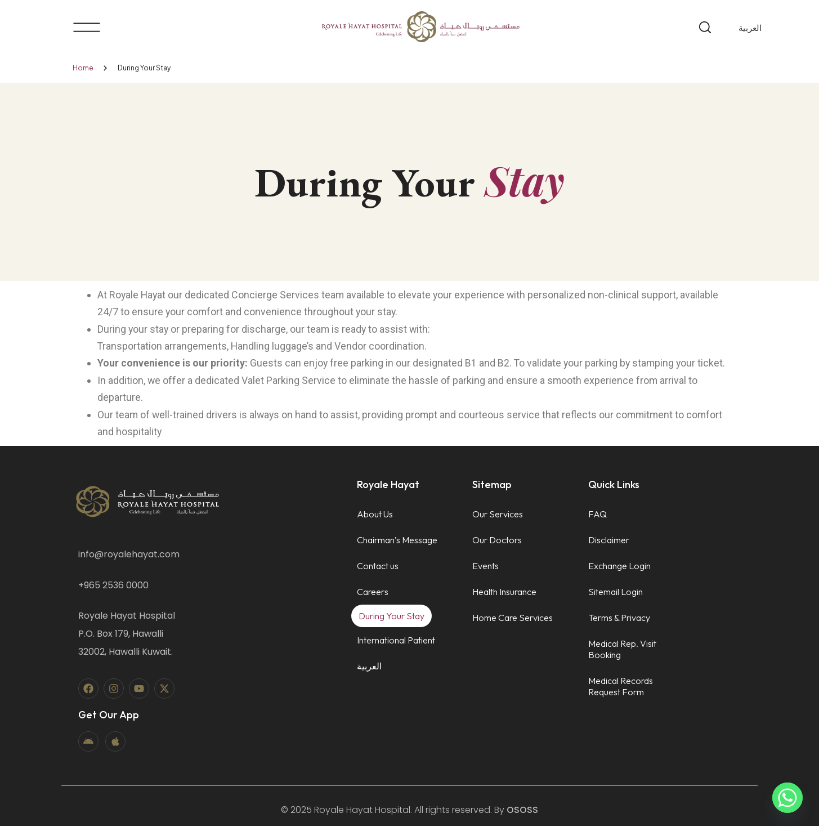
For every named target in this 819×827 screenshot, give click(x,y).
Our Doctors (497, 541)
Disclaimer (608, 541)
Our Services (497, 515)
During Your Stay (391, 617)
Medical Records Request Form (620, 687)
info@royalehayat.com (129, 555)
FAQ (597, 515)
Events (485, 567)
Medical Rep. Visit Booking (622, 650)
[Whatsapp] (787, 798)
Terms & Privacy (619, 618)
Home (83, 68)
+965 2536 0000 (113, 586)
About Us (375, 515)
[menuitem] (750, 27)
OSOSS (522, 810)
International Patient (396, 641)
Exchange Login (619, 567)
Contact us (378, 567)
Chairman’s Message (397, 541)
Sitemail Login (615, 592)
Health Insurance (504, 592)
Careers (372, 592)
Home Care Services (512, 618)
